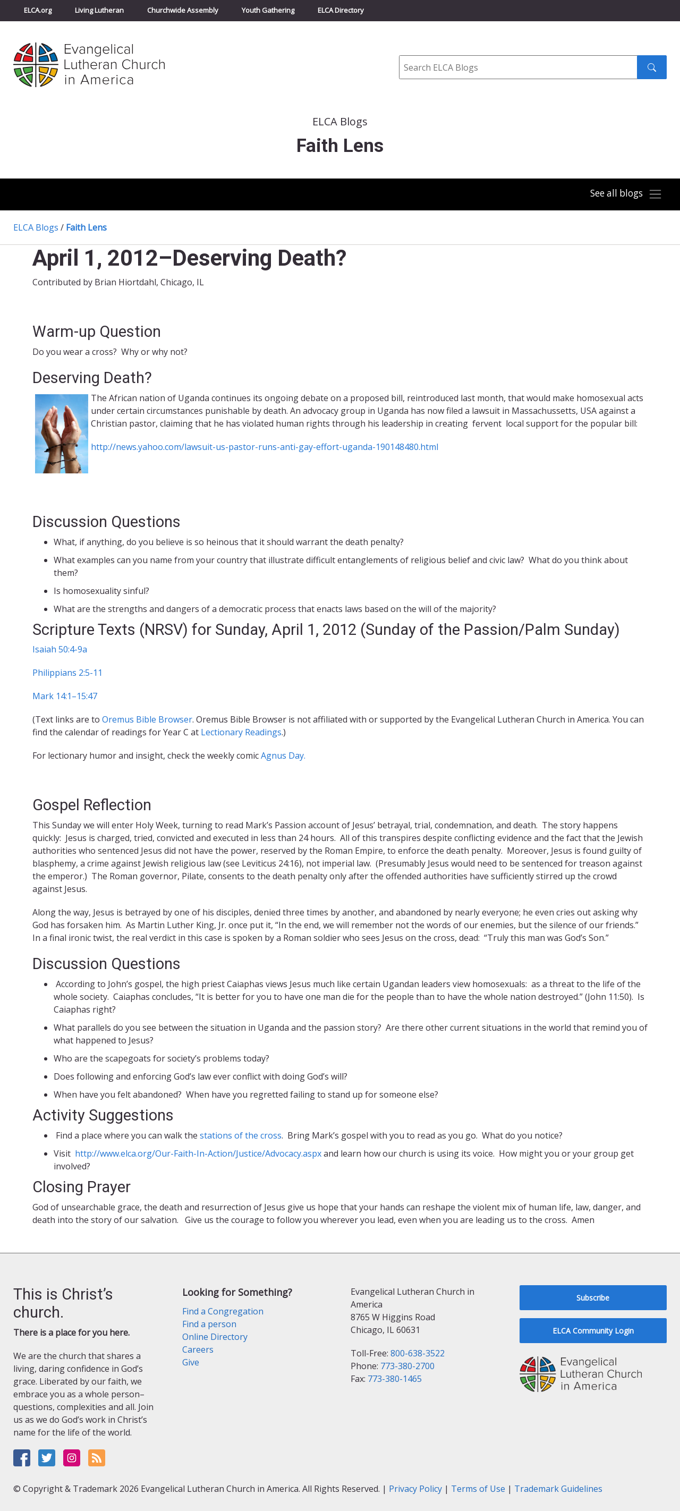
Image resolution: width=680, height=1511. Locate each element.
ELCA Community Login (593, 1331)
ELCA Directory (341, 10)
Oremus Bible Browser (147, 719)
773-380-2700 (407, 1366)
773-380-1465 (395, 1379)
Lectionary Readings (241, 732)
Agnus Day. (283, 755)
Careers (198, 1349)
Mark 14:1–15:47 (64, 696)
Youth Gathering (268, 10)
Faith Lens (86, 227)
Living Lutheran (99, 10)
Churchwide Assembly (182, 10)
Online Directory (215, 1337)
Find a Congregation (223, 1311)
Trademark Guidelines (558, 1489)
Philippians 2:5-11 (67, 672)
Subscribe (592, 1298)
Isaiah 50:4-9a (59, 649)
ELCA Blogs (35, 227)
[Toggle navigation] (624, 194)
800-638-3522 (417, 1353)
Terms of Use (478, 1489)
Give (190, 1362)
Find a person (209, 1324)
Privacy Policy (415, 1489)
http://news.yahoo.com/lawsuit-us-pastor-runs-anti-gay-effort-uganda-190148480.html (264, 447)
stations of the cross (241, 1135)
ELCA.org (38, 10)
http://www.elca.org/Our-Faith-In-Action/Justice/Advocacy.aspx (197, 1153)
